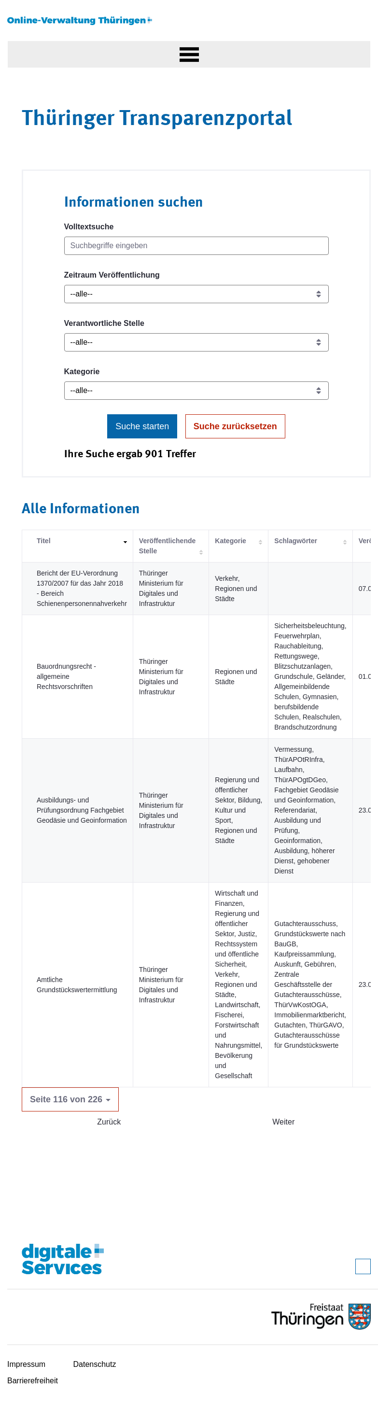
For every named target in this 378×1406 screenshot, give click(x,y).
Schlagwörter (295, 541)
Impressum (26, 1364)
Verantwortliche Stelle (104, 323)
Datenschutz (94, 1364)
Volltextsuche (89, 227)
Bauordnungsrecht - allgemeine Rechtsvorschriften (66, 676)
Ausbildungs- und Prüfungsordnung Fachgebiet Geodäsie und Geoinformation (82, 810)
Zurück (109, 1122)
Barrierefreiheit (32, 1381)
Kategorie (82, 371)
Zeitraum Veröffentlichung (112, 275)
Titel (44, 541)
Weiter (283, 1122)
